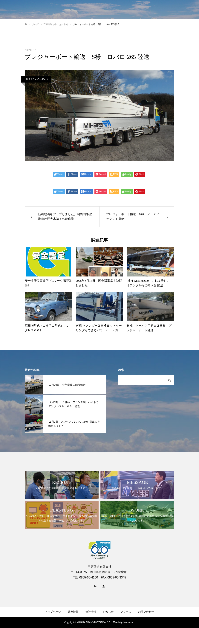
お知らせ (108, 611)
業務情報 (73, 611)
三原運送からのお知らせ (36, 79)
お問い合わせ (146, 611)
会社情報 (90, 611)
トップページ (53, 611)
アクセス (126, 611)
